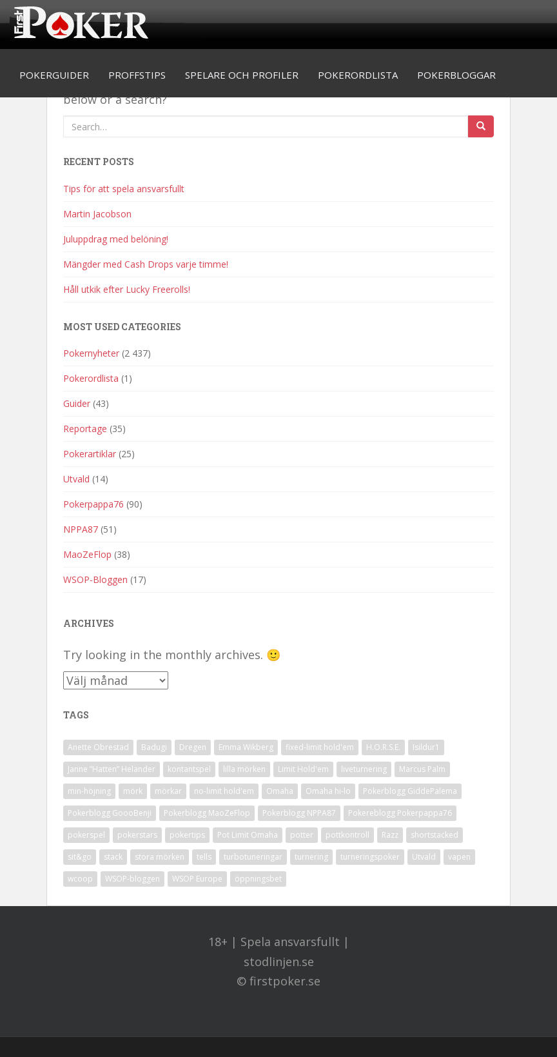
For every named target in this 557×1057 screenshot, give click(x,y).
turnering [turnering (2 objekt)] (311, 856)
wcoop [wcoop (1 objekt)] (80, 878)
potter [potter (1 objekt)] (301, 834)
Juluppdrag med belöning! (115, 239)
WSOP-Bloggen (95, 579)
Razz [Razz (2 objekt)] (390, 834)
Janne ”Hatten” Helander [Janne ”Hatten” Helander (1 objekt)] (111, 769)
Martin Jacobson (97, 214)
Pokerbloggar (456, 74)
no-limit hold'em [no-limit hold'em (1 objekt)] (224, 790)
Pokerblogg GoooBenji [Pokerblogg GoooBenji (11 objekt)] (109, 812)
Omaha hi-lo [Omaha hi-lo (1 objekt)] (328, 790)
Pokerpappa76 (93, 504)
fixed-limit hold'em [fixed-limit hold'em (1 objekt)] (320, 747)
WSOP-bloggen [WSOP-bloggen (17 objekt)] (132, 878)
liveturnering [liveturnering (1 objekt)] (364, 769)
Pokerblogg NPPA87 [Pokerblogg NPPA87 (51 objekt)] (299, 812)
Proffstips (137, 74)
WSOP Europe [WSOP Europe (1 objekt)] (197, 878)
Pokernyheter (91, 353)
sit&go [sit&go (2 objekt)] (80, 856)
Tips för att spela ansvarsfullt (123, 189)
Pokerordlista (358, 74)
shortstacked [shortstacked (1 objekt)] (434, 834)
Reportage (85, 428)
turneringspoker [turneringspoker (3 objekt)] (370, 856)
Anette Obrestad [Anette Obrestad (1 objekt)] (98, 747)
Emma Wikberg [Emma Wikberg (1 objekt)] (246, 747)
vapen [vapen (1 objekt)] (459, 856)
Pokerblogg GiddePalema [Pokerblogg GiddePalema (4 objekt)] (410, 790)
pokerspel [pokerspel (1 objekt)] (86, 834)
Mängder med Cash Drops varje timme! (145, 264)
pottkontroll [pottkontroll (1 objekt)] (347, 834)
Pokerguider (54, 74)
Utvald (76, 479)
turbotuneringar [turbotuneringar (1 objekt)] (253, 856)
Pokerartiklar (89, 454)
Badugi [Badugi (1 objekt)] (154, 747)
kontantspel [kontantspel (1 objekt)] (189, 769)
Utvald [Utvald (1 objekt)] (424, 856)
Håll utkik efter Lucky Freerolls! (126, 289)
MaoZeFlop (87, 554)
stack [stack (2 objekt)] (113, 856)
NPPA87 (80, 529)
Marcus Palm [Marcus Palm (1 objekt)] (422, 769)
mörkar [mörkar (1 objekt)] (168, 790)
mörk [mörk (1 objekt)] (132, 790)
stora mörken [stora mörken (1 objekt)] (159, 856)
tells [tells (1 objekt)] (204, 856)
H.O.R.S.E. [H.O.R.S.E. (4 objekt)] (383, 747)
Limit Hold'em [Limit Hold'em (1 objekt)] (303, 769)
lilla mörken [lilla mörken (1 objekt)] (244, 769)
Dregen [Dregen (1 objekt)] (192, 747)
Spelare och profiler (241, 74)
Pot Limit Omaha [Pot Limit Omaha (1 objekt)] (247, 834)
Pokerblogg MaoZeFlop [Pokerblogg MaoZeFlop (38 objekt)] (207, 812)
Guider (76, 403)
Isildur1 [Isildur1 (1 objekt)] (426, 747)
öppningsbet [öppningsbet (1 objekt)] (258, 878)
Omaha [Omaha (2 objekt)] (279, 790)
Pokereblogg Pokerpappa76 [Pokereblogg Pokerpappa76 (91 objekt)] (400, 812)
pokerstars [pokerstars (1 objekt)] (137, 834)
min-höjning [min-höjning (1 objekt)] (89, 790)
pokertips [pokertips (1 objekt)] (187, 834)
